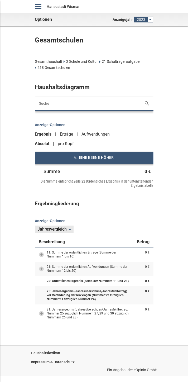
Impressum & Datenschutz (53, 362)
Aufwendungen (95, 134)
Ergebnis (43, 134)
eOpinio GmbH (145, 370)
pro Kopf (66, 143)
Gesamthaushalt (48, 61)
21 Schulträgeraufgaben (122, 61)
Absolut (42, 143)
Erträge (66, 134)
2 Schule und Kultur (82, 61)
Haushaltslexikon (45, 353)
